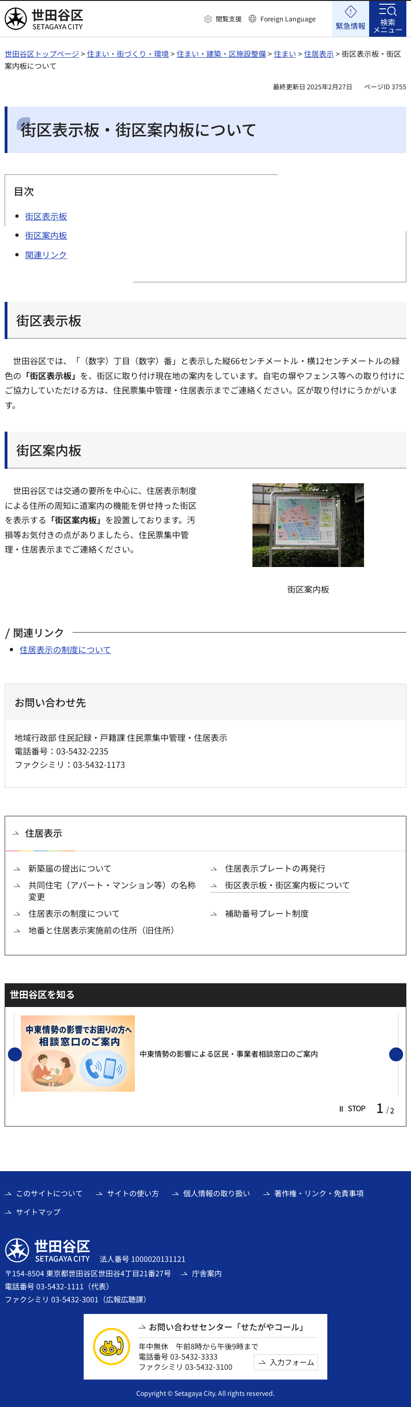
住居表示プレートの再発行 (275, 868)
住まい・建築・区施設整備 (221, 53)
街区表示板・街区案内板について (287, 885)
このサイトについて (49, 1193)
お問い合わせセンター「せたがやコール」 (228, 1327)
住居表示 (319, 53)
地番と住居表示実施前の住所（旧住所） (103, 930)
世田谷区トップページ (42, 53)
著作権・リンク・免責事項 (319, 1193)
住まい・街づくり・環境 (128, 53)
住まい (285, 53)
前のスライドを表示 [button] (21, 1055)
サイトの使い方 (133, 1193)
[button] (223, 19)
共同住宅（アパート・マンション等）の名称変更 (112, 890)
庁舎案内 (207, 1273)
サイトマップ (38, 1212)
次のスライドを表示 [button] (402, 1055)
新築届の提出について (70, 868)
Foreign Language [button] (288, 18)
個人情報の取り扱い (216, 1193)
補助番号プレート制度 (267, 913)
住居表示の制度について (65, 649)
